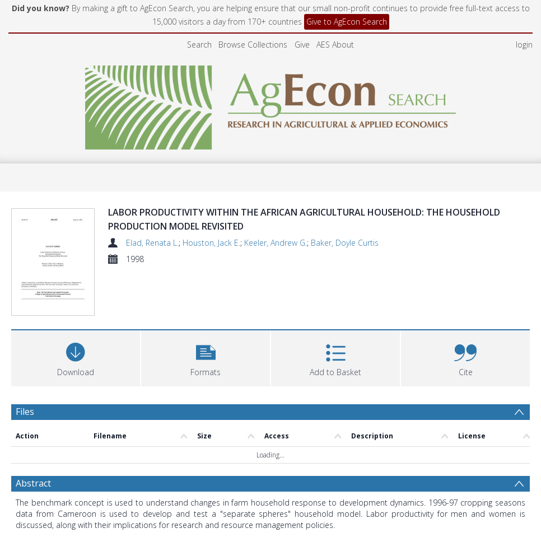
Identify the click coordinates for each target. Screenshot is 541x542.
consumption (330, 507)
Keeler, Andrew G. (275, 242)
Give (302, 44)
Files (25, 364)
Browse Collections (252, 44)
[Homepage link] (270, 104)
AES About (335, 44)
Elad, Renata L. (152, 242)
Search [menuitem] (199, 44)
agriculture (142, 507)
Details (30, 462)
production (282, 507)
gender (245, 507)
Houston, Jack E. (211, 242)
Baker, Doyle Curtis (345, 242)
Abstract (33, 395)
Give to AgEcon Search (346, 21)
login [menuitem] (524, 44)
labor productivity (196, 507)
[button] (205, 309)
